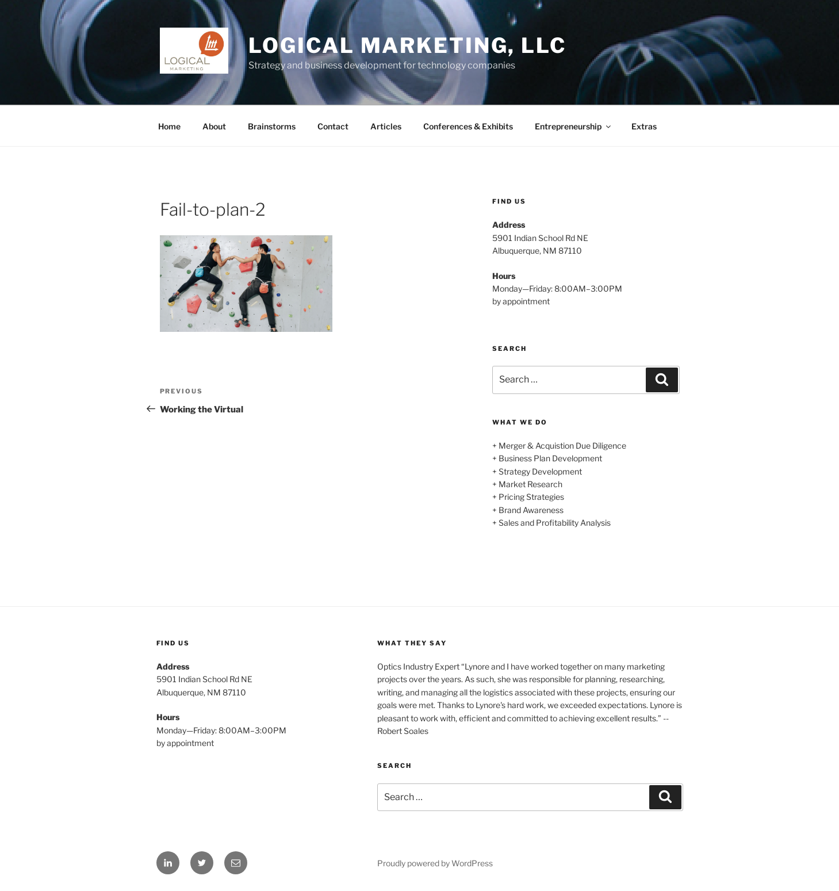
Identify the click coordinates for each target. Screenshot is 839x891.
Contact (332, 126)
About (214, 126)
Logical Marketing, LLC (407, 45)
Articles (385, 126)
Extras (644, 126)
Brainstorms (272, 126)
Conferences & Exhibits (468, 126)
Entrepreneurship (573, 126)
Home (169, 126)
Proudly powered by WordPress (435, 863)
